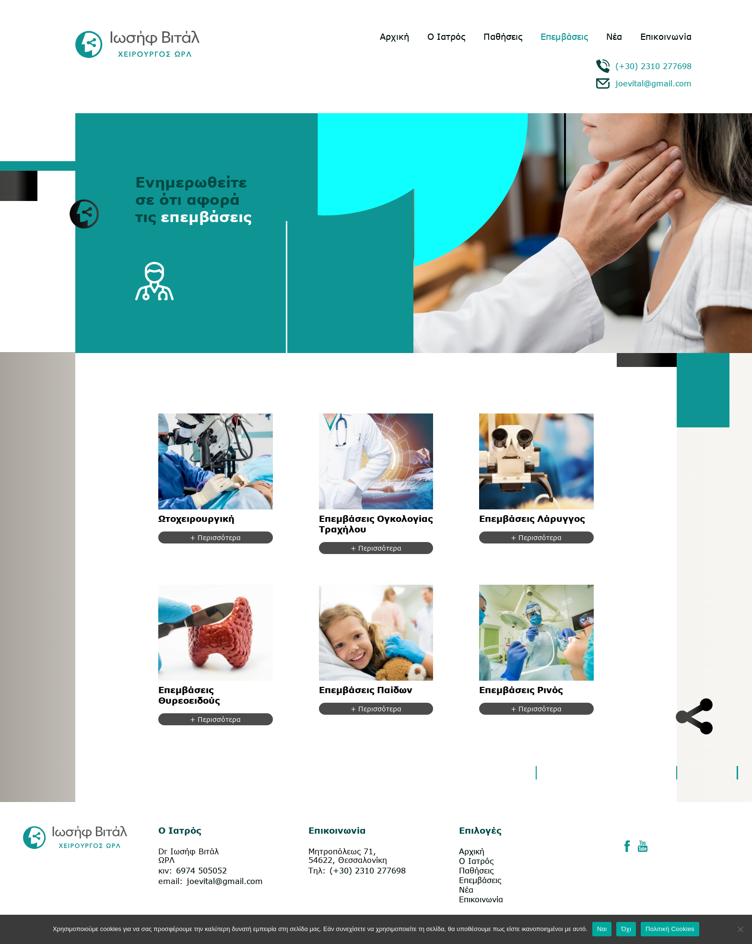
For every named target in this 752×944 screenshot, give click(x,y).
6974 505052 (201, 870)
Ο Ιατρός (446, 36)
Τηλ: (317, 870)
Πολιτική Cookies (670, 928)
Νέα (614, 36)
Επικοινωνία (666, 36)
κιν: (165, 870)
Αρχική (394, 36)
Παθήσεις (502, 36)
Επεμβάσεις (564, 36)
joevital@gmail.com (653, 83)
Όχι (626, 928)
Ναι (602, 928)
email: (170, 881)
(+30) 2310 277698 (653, 66)
